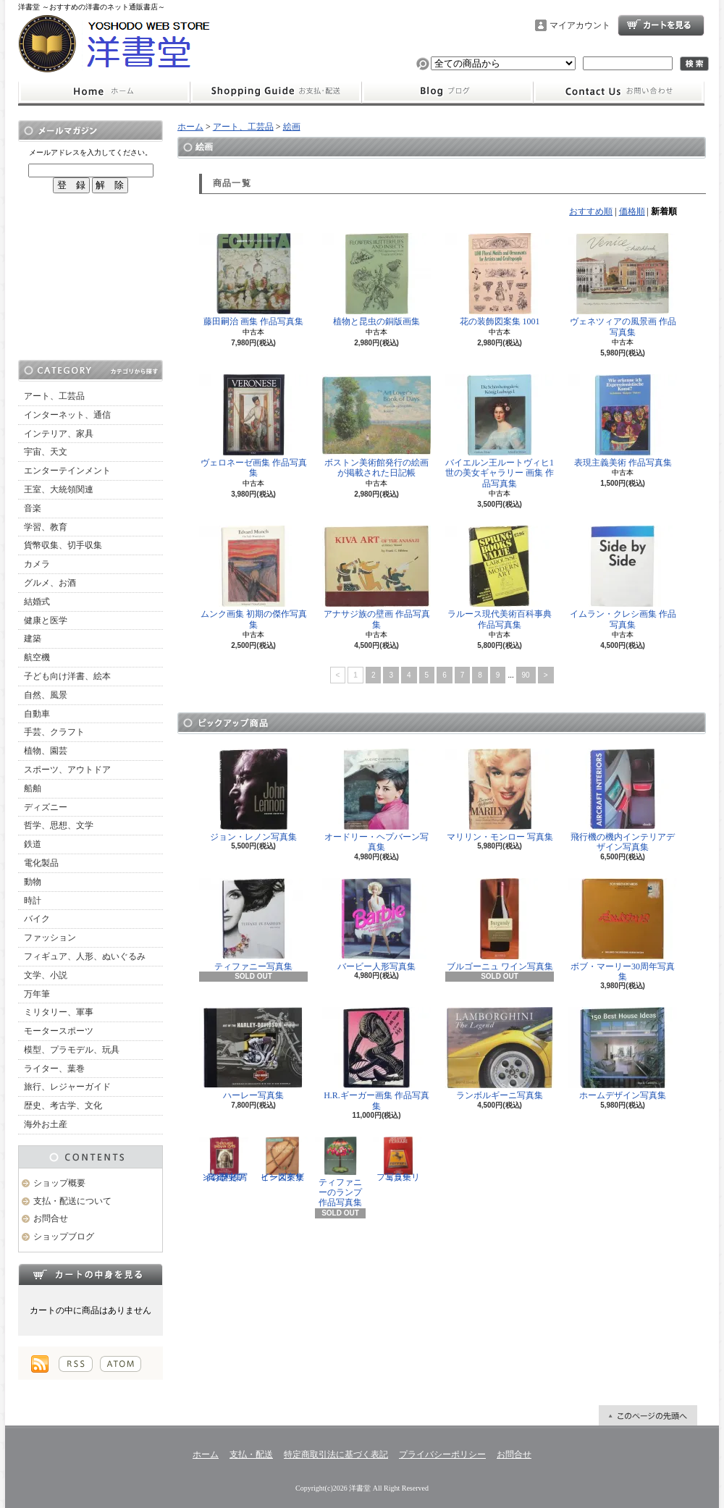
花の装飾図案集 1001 (499, 280)
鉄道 (32, 844)
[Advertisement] (90, 276)
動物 (32, 882)
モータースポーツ (58, 1031)
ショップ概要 (59, 1183)
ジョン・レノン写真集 (253, 795)
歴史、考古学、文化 (63, 1105)
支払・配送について (275, 92)
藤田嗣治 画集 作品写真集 (253, 280)
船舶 (32, 788)
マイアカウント (580, 25)
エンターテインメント (67, 471)
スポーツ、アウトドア (67, 769)
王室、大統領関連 (58, 489)
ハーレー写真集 (253, 1053)
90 (526, 675)
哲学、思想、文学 (58, 825)
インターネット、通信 (67, 415)
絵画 (291, 127)
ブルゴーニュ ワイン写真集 (499, 925)
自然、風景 (45, 695)
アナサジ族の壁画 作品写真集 (376, 577)
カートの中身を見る (90, 1274)
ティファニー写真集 (253, 925)
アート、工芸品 (54, 396)
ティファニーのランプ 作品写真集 (340, 1172)
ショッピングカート (661, 25)
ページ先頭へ (648, 1415)
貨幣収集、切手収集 (63, 545)
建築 (32, 638)
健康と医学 (45, 620)
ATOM (120, 1364)
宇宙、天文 (45, 452)
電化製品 (41, 863)
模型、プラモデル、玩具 (71, 1050)
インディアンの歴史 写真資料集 (224, 1159)
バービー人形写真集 (376, 925)
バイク (37, 919)
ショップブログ (447, 92)
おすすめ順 (591, 211)
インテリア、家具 (58, 434)
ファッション (50, 937)
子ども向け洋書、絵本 (67, 676)
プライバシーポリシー (442, 1454)
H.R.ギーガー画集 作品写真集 (376, 1059)
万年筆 (37, 994)
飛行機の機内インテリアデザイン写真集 (622, 800)
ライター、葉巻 (54, 1068)
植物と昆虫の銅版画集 (376, 280)
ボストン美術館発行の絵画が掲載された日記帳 (376, 426)
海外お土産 (45, 1124)
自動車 (37, 714)
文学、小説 (45, 975)
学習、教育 (45, 527)
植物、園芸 (45, 751)
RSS (76, 1364)
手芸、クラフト (54, 732)
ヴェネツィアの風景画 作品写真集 (622, 285)
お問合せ (619, 92)
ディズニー (45, 807)
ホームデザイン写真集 (622, 1053)
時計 (32, 901)
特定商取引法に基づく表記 (336, 1454)
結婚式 (37, 602)
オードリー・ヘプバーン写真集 (376, 800)
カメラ (37, 564)
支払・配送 (251, 1454)
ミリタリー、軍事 (58, 1012)
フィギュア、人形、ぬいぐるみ (85, 956)
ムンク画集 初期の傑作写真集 (253, 577)
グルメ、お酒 (50, 583)
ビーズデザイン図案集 (282, 1159)
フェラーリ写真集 (398, 1159)
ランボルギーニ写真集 (499, 1053)
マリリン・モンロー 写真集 (499, 795)
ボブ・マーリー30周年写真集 (622, 930)
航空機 (37, 657)
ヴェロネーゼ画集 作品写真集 (253, 426)
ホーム (104, 92)
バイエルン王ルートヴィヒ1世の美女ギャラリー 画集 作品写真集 (499, 431)
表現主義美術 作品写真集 (622, 421)
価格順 (632, 211)
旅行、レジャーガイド (67, 1087)
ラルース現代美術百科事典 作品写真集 (499, 577)
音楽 (32, 508)
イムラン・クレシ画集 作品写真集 (622, 577)
